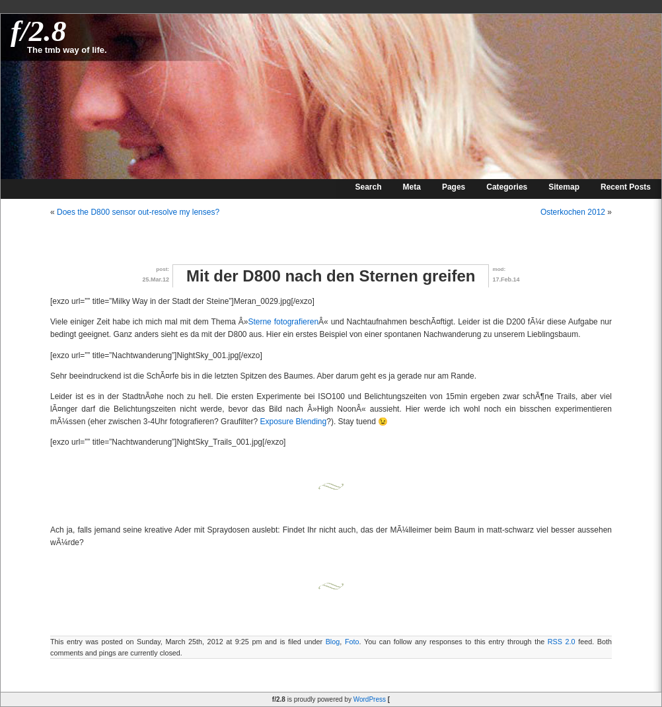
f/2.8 (38, 31)
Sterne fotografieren (283, 321)
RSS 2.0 (561, 642)
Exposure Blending (293, 421)
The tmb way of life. (67, 50)
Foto (352, 642)
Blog (333, 642)
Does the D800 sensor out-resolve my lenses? (138, 212)
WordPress (369, 699)
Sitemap (563, 187)
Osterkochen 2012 (572, 212)
